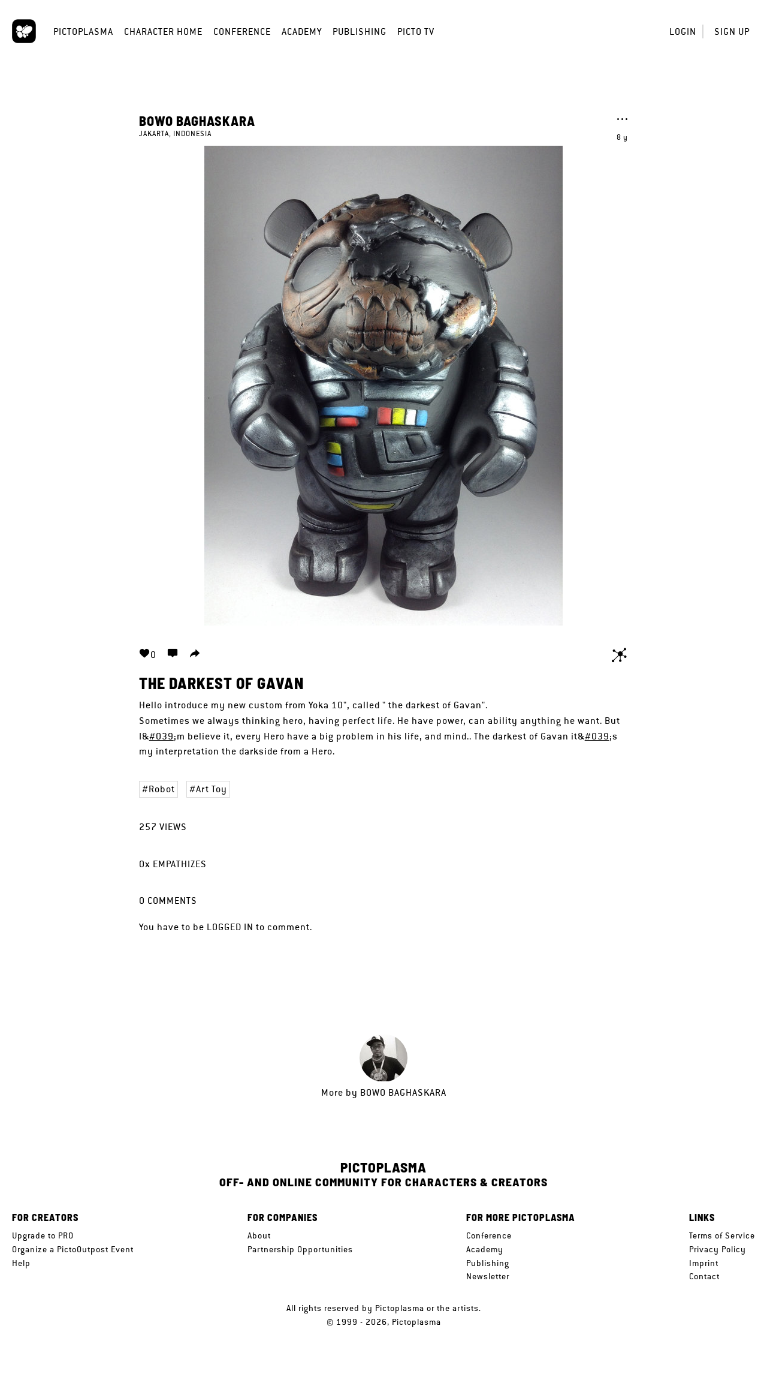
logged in (230, 927)
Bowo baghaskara (197, 120)
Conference (242, 31)
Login (682, 31)
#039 (161, 736)
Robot (162, 789)
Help (21, 1263)
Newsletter (487, 1276)
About (259, 1235)
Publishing (359, 31)
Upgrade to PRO (43, 1235)
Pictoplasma (83, 31)
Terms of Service (722, 1235)
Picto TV (415, 31)
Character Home (163, 31)
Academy (302, 31)
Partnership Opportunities (300, 1249)
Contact (704, 1276)
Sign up (732, 31)
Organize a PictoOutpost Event (73, 1249)
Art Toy (211, 789)
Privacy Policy (717, 1249)
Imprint (703, 1263)
